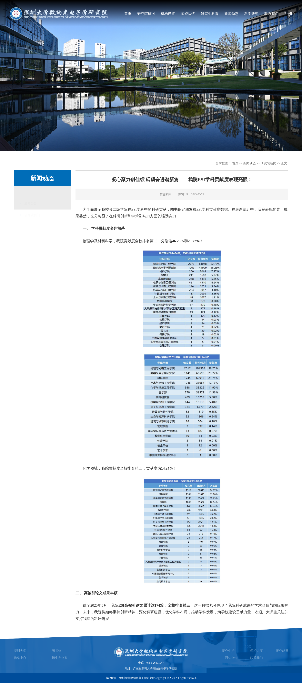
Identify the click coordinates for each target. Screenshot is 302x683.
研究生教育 (209, 14)
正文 (284, 163)
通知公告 (30, 201)
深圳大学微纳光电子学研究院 (137, 678)
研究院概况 (146, 14)
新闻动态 (231, 14)
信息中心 (20, 658)
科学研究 (251, 14)
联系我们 (271, 14)
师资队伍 (188, 14)
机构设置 (168, 14)
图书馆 (56, 650)
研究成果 (282, 650)
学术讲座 (256, 650)
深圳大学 (20, 650)
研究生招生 (229, 650)
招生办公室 (59, 658)
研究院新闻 (268, 163)
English (289, 14)
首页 (127, 14)
